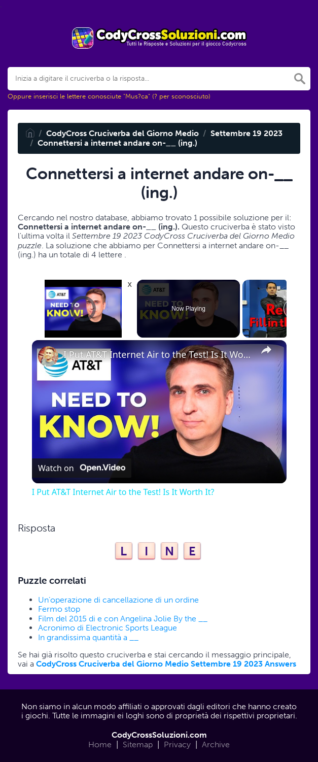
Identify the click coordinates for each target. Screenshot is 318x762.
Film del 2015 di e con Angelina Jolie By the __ (122, 618)
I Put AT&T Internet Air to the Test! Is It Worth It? (157, 354)
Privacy (177, 744)
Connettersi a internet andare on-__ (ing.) (117, 143)
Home (100, 744)
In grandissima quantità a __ (88, 637)
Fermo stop (59, 609)
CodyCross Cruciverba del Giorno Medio (122, 133)
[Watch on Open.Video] (81, 468)
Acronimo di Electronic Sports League (107, 628)
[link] (48, 356)
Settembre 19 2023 (246, 133)
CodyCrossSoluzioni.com (159, 735)
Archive (216, 744)
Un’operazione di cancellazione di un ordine (118, 600)
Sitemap (138, 744)
